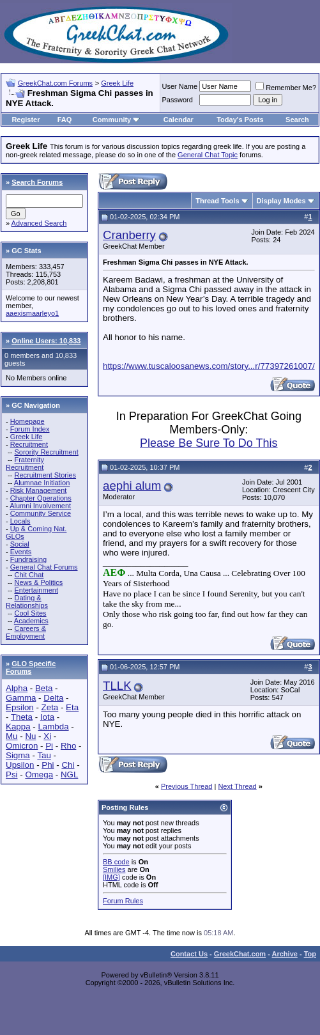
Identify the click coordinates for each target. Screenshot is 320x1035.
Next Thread (237, 786)
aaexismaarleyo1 (32, 313)
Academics (31, 621)
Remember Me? (285, 87)
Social (19, 544)
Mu (12, 736)
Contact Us (189, 954)
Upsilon (20, 765)
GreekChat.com (240, 954)
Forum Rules (123, 901)
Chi (67, 765)
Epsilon (20, 707)
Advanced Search (39, 223)
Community (117, 119)
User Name (180, 86)
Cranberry (129, 235)
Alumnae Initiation (42, 482)
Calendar (179, 119)
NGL (69, 774)
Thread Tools (217, 201)
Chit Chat (28, 575)
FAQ (64, 119)
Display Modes (281, 201)
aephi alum (132, 485)
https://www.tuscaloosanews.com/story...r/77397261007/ (209, 366)
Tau (44, 755)
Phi (48, 765)
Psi (12, 774)
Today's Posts (240, 119)
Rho (68, 746)
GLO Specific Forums (31, 667)
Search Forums (37, 182)
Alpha (16, 688)
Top (310, 954)
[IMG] (111, 877)
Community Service (40, 513)
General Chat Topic (208, 155)
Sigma (18, 755)
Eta (72, 707)
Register (25, 119)
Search (297, 119)
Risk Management (38, 490)
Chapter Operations (41, 498)
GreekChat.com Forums (55, 83)
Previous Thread (187, 786)
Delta (53, 698)
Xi (47, 736)
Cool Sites (30, 613)
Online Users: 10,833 (45, 341)
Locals (20, 521)
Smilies (114, 869)
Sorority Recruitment (46, 452)
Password (177, 100)
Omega (39, 774)
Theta (22, 717)
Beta (43, 688)
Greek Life (117, 83)
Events (21, 552)
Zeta (50, 707)
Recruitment (29, 444)
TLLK (117, 685)
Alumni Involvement (40, 506)
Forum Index (30, 429)
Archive (285, 954)
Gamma (21, 698)
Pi (49, 746)
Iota (47, 717)
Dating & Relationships (27, 601)
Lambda (53, 726)
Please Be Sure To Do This (208, 443)
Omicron (22, 746)
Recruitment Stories (45, 475)
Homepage (27, 421)
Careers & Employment (26, 632)
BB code (116, 862)
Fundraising (28, 559)
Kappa (18, 726)
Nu (30, 736)
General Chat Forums (44, 567)
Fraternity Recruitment (25, 463)
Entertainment (35, 590)
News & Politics (38, 582)
